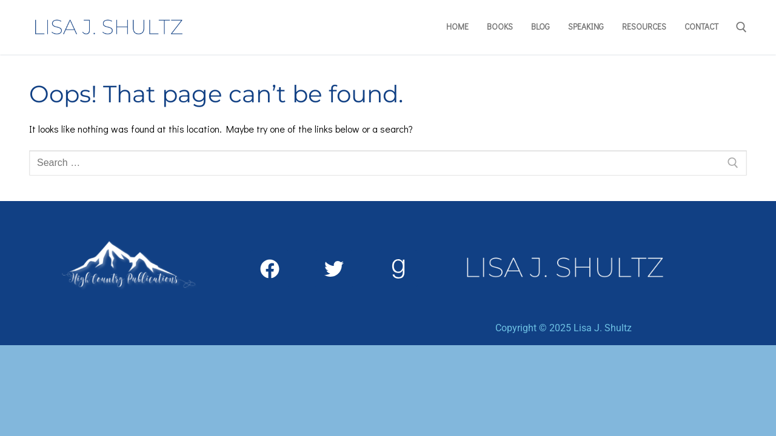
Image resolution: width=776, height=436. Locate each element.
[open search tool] (741, 27)
